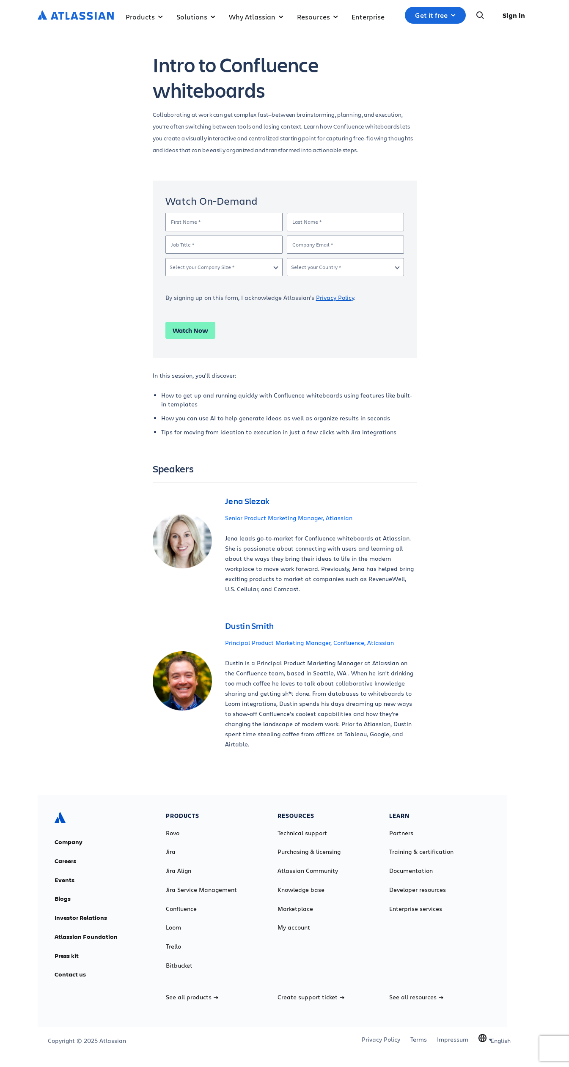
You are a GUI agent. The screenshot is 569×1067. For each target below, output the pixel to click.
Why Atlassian (256, 16)
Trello (173, 946)
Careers (65, 861)
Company (68, 842)
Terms (418, 1039)
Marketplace (295, 908)
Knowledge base (301, 889)
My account (294, 927)
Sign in (514, 15)
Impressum (452, 1039)
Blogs (63, 898)
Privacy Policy (335, 297)
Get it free (435, 15)
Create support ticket (311, 997)
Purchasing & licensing (309, 851)
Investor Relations (81, 917)
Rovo (172, 833)
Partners (401, 833)
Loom (173, 927)
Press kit (67, 955)
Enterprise (368, 16)
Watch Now (190, 330)
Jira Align (178, 870)
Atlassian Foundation (86, 936)
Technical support (302, 833)
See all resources (416, 997)
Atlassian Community (308, 870)
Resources (317, 16)
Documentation (411, 870)
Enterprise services (415, 908)
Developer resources (417, 889)
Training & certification (421, 851)
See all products (192, 997)
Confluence (181, 908)
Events (64, 880)
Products (144, 16)
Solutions (195, 16)
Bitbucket (179, 965)
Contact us (70, 974)
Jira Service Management (201, 889)
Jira (171, 851)
